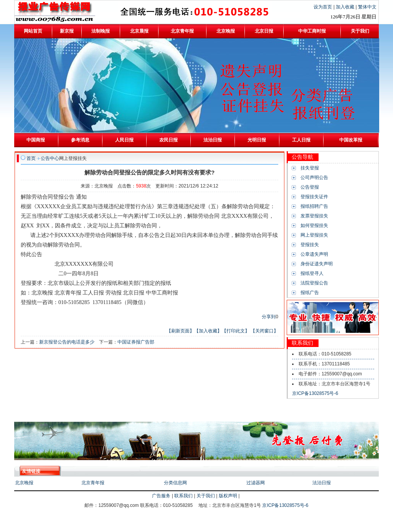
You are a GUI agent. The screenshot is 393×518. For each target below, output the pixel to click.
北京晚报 (24, 482)
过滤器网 (255, 482)
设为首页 (323, 7)
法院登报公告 (314, 283)
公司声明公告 (314, 177)
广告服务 (161, 495)
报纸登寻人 (312, 273)
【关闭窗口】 (264, 331)
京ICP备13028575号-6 (315, 393)
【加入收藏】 (208, 331)
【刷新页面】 (180, 331)
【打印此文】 (235, 331)
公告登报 (310, 187)
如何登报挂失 (314, 225)
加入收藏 (345, 7)
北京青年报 (92, 482)
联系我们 (183, 495)
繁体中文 (367, 7)
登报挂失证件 (314, 196)
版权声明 (228, 495)
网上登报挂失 (314, 235)
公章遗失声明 (314, 254)
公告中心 (50, 158)
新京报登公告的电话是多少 (66, 342)
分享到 (269, 316)
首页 (31, 158)
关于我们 (205, 495)
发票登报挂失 (314, 216)
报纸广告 (310, 292)
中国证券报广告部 (135, 342)
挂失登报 (310, 168)
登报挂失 (310, 244)
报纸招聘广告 (314, 206)
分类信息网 (175, 482)
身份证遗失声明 (317, 263)
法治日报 (321, 482)
